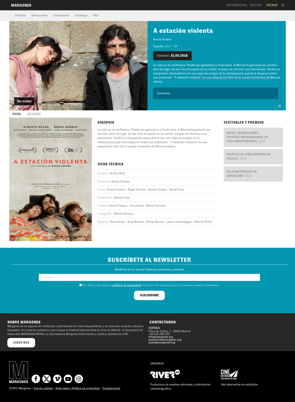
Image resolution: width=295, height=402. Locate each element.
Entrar (272, 5)
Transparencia (111, 388)
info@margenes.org (160, 336)
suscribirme (149, 295)
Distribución (237, 5)
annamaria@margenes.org (164, 339)
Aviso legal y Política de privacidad (78, 388)
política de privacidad (126, 285)
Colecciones (61, 15)
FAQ (95, 15)
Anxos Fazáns (162, 39)
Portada (20, 15)
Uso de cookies (43, 388)
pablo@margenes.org (161, 342)
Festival (256, 5)
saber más (21, 342)
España (158, 46)
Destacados (40, 15)
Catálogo (81, 15)
